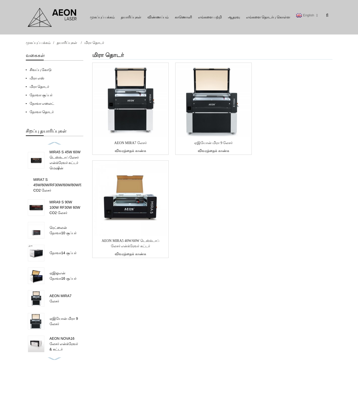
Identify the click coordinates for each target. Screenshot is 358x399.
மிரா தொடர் (94, 43)
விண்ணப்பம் (158, 17)
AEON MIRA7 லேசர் (130, 143)
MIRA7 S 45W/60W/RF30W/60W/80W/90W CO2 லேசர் (60, 185)
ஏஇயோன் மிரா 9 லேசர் (213, 143)
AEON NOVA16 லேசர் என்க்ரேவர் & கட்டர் (64, 343)
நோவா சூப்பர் (41, 95)
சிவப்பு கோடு (41, 70)
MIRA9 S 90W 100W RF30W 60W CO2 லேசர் (65, 207)
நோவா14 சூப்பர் (63, 253)
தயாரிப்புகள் (131, 17)
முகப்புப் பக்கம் (102, 17)
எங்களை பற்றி (210, 17)
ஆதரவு (234, 17)
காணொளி (183, 17)
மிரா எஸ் (37, 78)
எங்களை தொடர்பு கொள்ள (268, 17)
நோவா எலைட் (42, 103)
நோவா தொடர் (42, 112)
